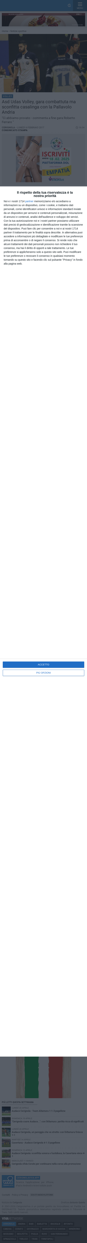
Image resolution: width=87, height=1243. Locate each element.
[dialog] (43, 621)
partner (29, 201)
